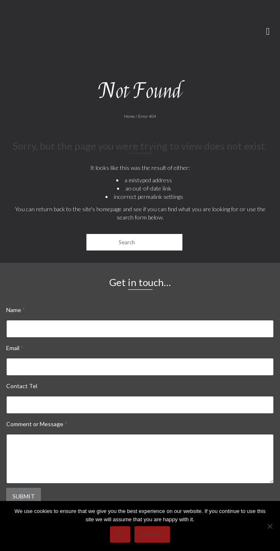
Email (15, 347)
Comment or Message (36, 423)
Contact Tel (21, 385)
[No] (270, 526)
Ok (120, 534)
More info (152, 534)
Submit (23, 496)
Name (15, 309)
